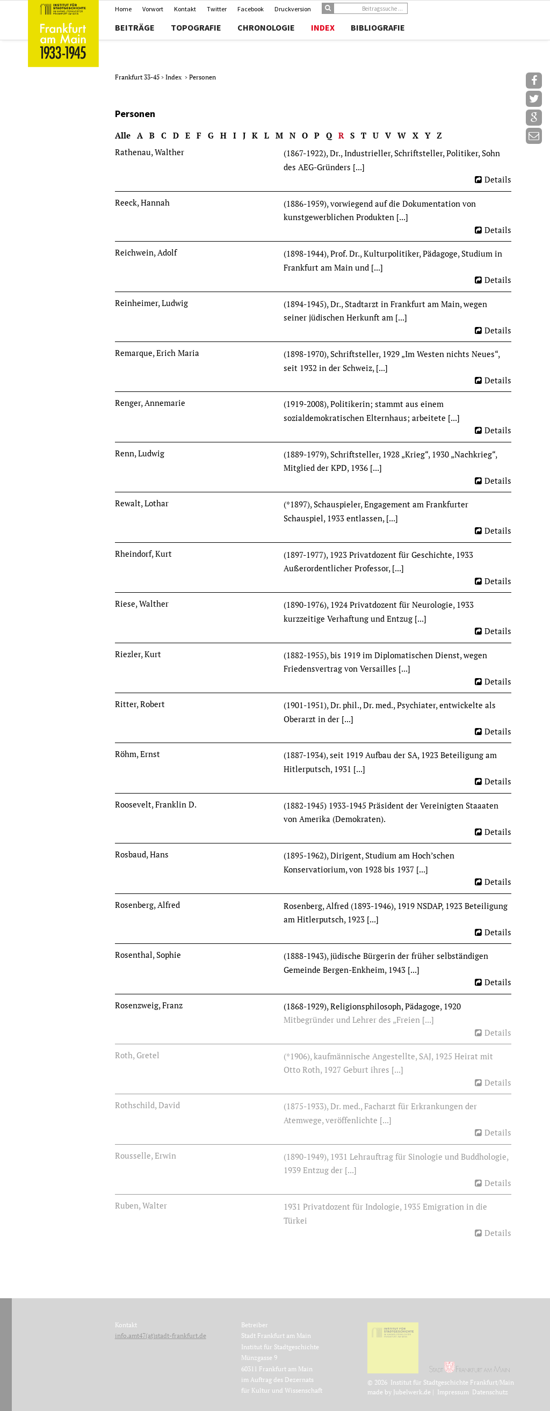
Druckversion (292, 9)
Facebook (250, 9)
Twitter (217, 9)
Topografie (196, 27)
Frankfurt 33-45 (138, 77)
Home (123, 9)
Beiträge (135, 27)
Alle (123, 135)
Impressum (453, 1392)
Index (323, 27)
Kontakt (185, 9)
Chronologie (266, 27)
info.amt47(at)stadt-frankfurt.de (160, 1336)
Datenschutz (490, 1392)
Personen (202, 77)
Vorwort (152, 9)
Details (497, 179)
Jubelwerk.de (412, 1392)
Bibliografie (378, 27)
